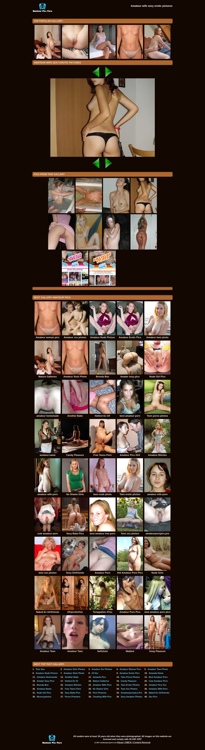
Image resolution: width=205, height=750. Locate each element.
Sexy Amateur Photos (131, 697)
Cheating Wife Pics (102, 697)
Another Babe (72, 677)
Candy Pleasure (128, 681)
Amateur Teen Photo (158, 669)
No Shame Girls (100, 689)
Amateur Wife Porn (102, 685)
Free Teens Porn (73, 689)
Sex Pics (153, 697)
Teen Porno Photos (130, 677)
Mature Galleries (101, 681)
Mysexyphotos (44, 697)
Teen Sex (40, 669)
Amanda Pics (99, 677)
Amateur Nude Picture (47, 673)
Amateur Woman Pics (130, 669)
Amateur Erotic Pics (129, 673)
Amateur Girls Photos (74, 669)
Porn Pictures (99, 693)
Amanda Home (156, 673)
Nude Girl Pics (44, 693)
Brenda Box (43, 685)
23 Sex (95, 673)
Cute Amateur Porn (158, 681)
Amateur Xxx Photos (102, 669)
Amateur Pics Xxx (157, 685)
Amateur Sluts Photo (74, 673)
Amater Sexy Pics (45, 681)
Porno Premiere (72, 697)
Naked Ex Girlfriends (159, 693)
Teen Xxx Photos (129, 689)
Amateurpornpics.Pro (131, 693)
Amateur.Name (44, 689)
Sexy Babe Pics (72, 693)
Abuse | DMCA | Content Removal (133, 742)
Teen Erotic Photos (130, 685)
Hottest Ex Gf (71, 681)
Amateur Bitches (73, 685)
